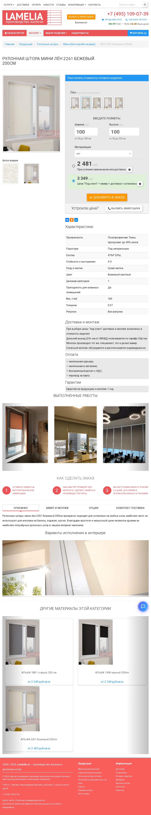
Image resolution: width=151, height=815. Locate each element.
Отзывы (61, 5)
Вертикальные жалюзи (88, 769)
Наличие (120, 790)
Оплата (36, 5)
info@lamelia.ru (112, 20)
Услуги (9, 5)
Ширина (82, 124)
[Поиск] (145, 4)
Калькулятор (14, 33)
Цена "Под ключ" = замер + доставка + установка (110, 181)
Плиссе (81, 787)
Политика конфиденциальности (30, 800)
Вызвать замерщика (81, 17)
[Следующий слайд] (138, 568)
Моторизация (83, 147)
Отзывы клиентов (124, 776)
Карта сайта (8, 800)
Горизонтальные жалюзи (89, 773)
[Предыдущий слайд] (13, 568)
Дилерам (120, 780)
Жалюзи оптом (123, 783)
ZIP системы (83, 794)
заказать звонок (136, 20)
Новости (48, 5)
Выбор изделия (56, 33)
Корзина (138, 33)
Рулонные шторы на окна (89, 776)
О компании (121, 773)
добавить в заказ (107, 197)
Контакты (95, 5)
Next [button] (137, 619)
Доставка (23, 5)
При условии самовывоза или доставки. (104, 166)
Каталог (35, 33)
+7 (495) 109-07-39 (128, 14)
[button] (13, 437)
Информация (77, 5)
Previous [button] (13, 619)
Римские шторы (85, 790)
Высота (116, 124)
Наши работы (80, 33)
